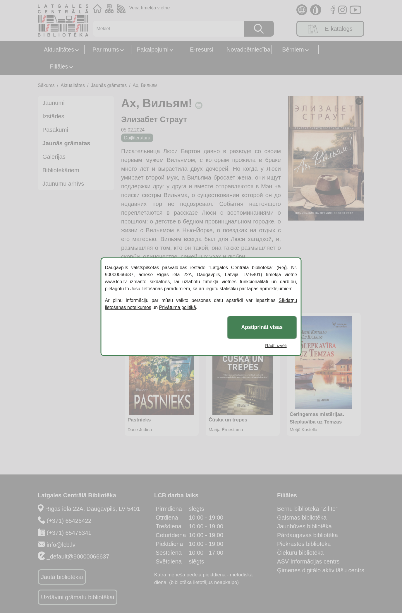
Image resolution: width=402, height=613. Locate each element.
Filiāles (59, 66)
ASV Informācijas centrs (308, 561)
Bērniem (293, 49)
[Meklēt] (165, 29)
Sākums (46, 85)
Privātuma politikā (177, 307)
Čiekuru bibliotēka (300, 552)
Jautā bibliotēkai (62, 577)
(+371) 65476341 (69, 533)
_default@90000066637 (78, 556)
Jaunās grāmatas (109, 85)
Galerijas (54, 156)
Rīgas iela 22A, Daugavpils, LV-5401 (92, 509)
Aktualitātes (59, 49)
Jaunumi (53, 103)
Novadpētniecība (248, 49)
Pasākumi (55, 130)
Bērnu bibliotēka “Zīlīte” (307, 509)
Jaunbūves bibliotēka (304, 526)
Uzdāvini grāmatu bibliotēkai (77, 597)
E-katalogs (330, 28)
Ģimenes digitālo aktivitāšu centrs (320, 570)
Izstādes (53, 116)
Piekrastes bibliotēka (304, 544)
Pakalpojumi (153, 49)
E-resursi (201, 49)
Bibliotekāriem (60, 170)
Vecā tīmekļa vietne (149, 7)
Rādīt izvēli (275, 345)
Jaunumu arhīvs (63, 183)
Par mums (105, 49)
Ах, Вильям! (146, 85)
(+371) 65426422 (69, 521)
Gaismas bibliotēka (302, 517)
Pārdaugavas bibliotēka (307, 535)
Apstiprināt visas (262, 327)
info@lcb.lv (61, 545)
